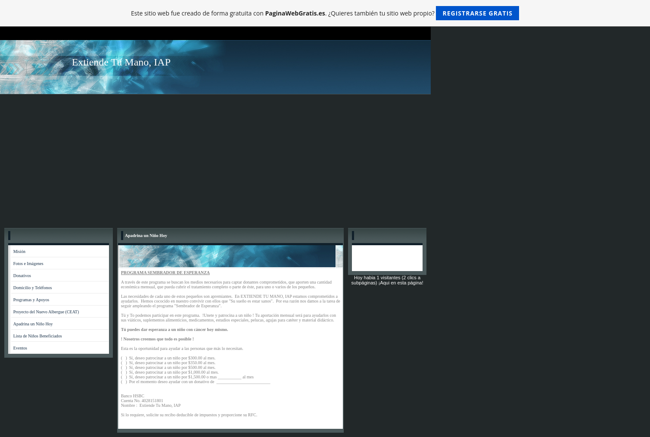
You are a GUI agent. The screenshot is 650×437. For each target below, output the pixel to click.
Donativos (22, 275)
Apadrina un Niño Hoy (33, 324)
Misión (19, 251)
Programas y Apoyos (31, 299)
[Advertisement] (325, 159)
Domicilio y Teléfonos (32, 287)
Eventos (20, 348)
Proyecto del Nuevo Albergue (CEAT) (46, 311)
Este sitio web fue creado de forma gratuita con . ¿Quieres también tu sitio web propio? (325, 13)
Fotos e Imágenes (28, 263)
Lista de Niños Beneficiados (37, 336)
